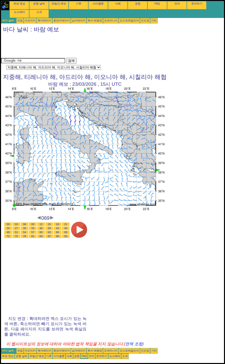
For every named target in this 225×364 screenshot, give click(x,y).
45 (65, 228)
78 (24, 236)
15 (49, 224)
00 (8, 224)
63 (49, 232)
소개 (39, 11)
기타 (154, 20)
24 (8, 228)
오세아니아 (111, 20)
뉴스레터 (19, 11)
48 (8, 232)
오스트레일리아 (129, 20)
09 (32, 224)
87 (49, 236)
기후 (78, 3)
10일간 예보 (58, 3)
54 (24, 232)
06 (24, 224)
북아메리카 (44, 20)
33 (32, 228)
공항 (137, 3)
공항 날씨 (39, 3)
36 (41, 228)
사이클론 (98, 3)
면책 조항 (133, 344)
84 (41, 236)
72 (8, 236)
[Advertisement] (92, 46)
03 (16, 224)
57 (32, 232)
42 (57, 228)
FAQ (157, 3)
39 (49, 228)
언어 (177, 3)
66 (57, 232)
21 (65, 224)
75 (16, 236)
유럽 (20, 20)
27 (16, 228)
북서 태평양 (95, 20)
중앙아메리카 (61, 20)
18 (57, 224)
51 (16, 232)
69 (65, 232)
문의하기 (196, 3)
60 (41, 232)
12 (41, 224)
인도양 (145, 20)
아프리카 (30, 20)
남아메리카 (79, 20)
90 (57, 236)
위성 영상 (19, 3)
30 (24, 228)
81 (32, 236)
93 (65, 236)
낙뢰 (118, 3)
